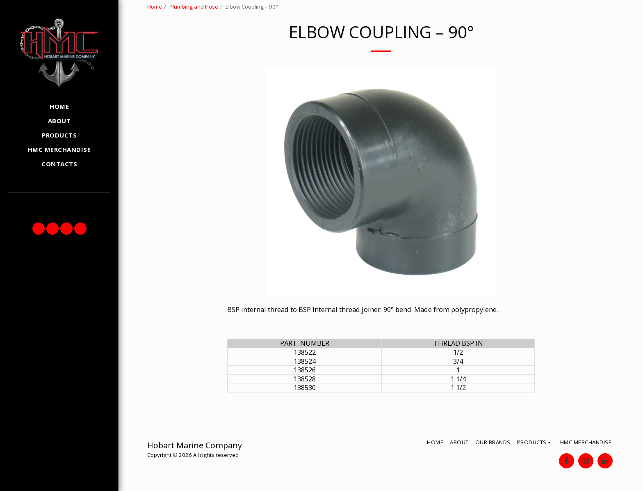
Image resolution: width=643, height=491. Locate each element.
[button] (38, 229)
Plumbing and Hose (193, 6)
